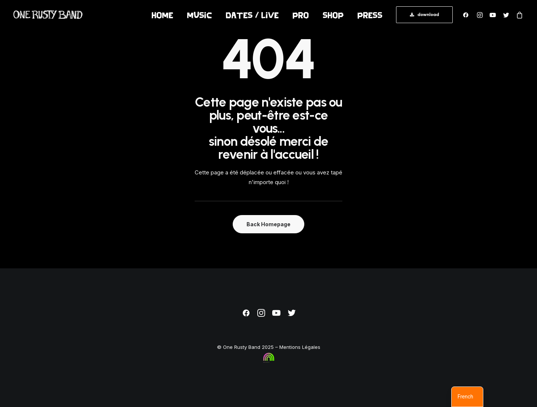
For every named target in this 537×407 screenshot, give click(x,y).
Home (162, 15)
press (369, 15)
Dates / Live (252, 15)
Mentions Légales (299, 347)
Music (199, 15)
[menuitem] (162, 14)
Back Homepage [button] (268, 224)
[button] (467, 14)
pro (300, 15)
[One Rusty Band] (48, 14)
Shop (333, 15)
